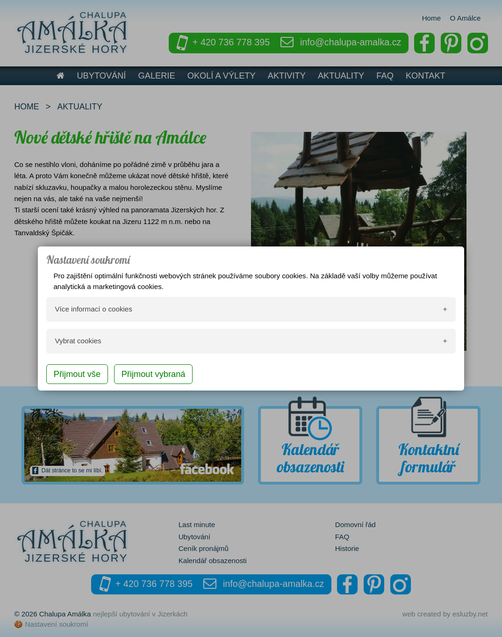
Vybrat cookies (78, 341)
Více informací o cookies (93, 309)
